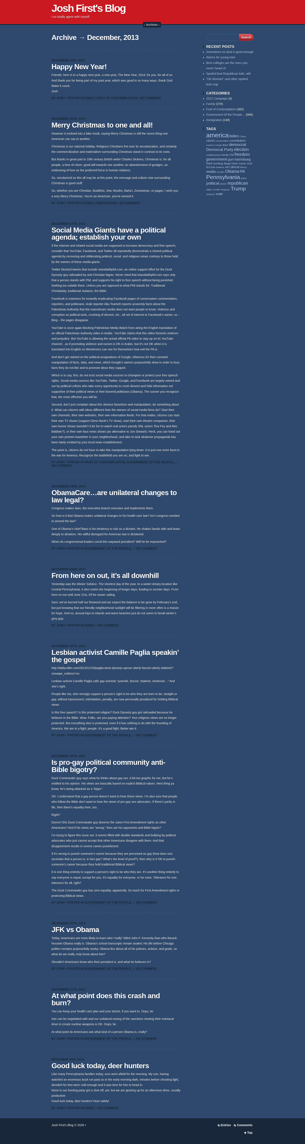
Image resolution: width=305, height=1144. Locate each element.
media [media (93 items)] (211, 171)
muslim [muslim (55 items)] (220, 172)
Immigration (107, 203)
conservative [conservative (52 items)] (222, 141)
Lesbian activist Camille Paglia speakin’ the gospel (115, 656)
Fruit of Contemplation (117, 98)
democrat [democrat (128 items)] (237, 144)
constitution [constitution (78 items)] (237, 140)
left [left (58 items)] (227, 167)
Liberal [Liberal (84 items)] (234, 167)
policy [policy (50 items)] (244, 178)
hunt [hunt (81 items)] (209, 163)
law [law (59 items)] (213, 167)
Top (250, 1132)
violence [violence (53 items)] (210, 194)
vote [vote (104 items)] (219, 194)
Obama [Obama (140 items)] (232, 171)
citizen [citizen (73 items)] (210, 140)
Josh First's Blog (89, 8)
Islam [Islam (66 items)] (234, 163)
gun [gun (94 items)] (231, 159)
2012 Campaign (217, 98)
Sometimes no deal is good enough (229, 52)
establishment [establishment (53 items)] (213, 155)
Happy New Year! (79, 67)
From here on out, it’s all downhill (105, 576)
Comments (244, 1125)
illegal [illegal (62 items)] (227, 163)
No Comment (150, 98)
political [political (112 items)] (212, 183)
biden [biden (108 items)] (234, 136)
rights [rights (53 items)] (209, 189)
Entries (226, 1125)
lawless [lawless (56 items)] (220, 167)
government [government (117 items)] (216, 159)
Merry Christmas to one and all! (102, 125)
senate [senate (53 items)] (216, 189)
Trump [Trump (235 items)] (238, 189)
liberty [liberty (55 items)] (243, 167)
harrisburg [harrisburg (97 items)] (242, 159)
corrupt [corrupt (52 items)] (218, 145)
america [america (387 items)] (217, 135)
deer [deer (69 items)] (225, 145)
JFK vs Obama (75, 930)
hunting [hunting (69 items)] (218, 163)
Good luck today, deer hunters (100, 1066)
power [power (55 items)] (223, 184)
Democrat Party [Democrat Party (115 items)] (219, 150)
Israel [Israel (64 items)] (242, 163)
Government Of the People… (225, 114)
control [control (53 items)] (209, 145)
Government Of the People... (151, 462)
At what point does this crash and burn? (106, 999)
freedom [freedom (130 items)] (242, 154)
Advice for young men (220, 57)
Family (89, 98)
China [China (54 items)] (243, 136)
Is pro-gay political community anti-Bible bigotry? (108, 766)
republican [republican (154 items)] (237, 183)
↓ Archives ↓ (152, 24)
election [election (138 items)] (241, 149)
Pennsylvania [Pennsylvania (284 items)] (223, 177)
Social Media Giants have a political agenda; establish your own (109, 233)
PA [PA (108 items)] (242, 171)
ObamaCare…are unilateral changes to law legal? (114, 496)
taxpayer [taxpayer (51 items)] (225, 189)
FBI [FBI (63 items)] (231, 155)
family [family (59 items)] (225, 155)
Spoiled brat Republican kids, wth (228, 73)
